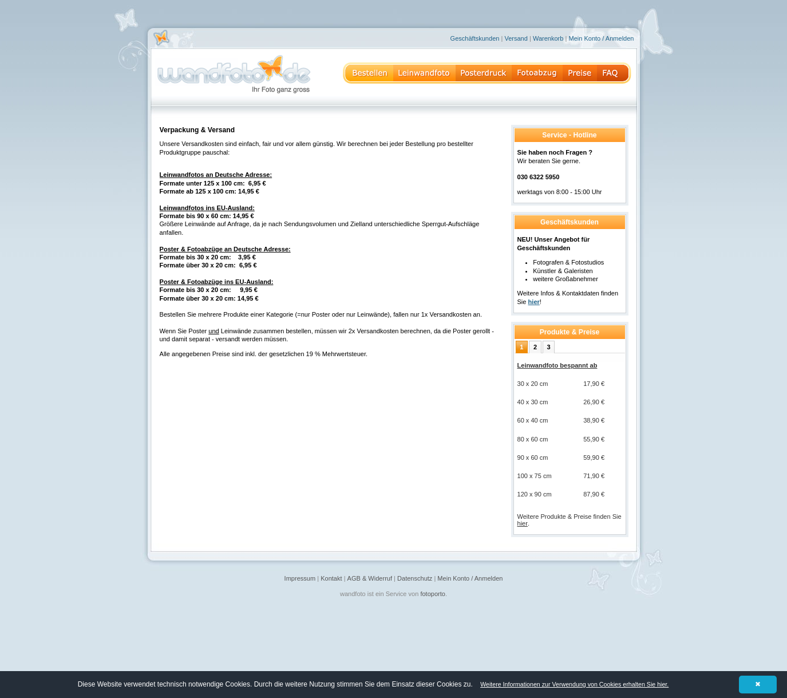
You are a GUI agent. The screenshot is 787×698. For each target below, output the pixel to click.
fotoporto (432, 593)
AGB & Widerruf (369, 578)
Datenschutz (414, 578)
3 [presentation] (549, 347)
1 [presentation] (521, 347)
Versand (515, 38)
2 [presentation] (535, 347)
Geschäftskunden (475, 38)
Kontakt (331, 578)
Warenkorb (548, 38)
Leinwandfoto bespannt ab (557, 365)
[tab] (522, 347)
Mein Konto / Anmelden (601, 38)
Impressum (300, 578)
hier (522, 523)
